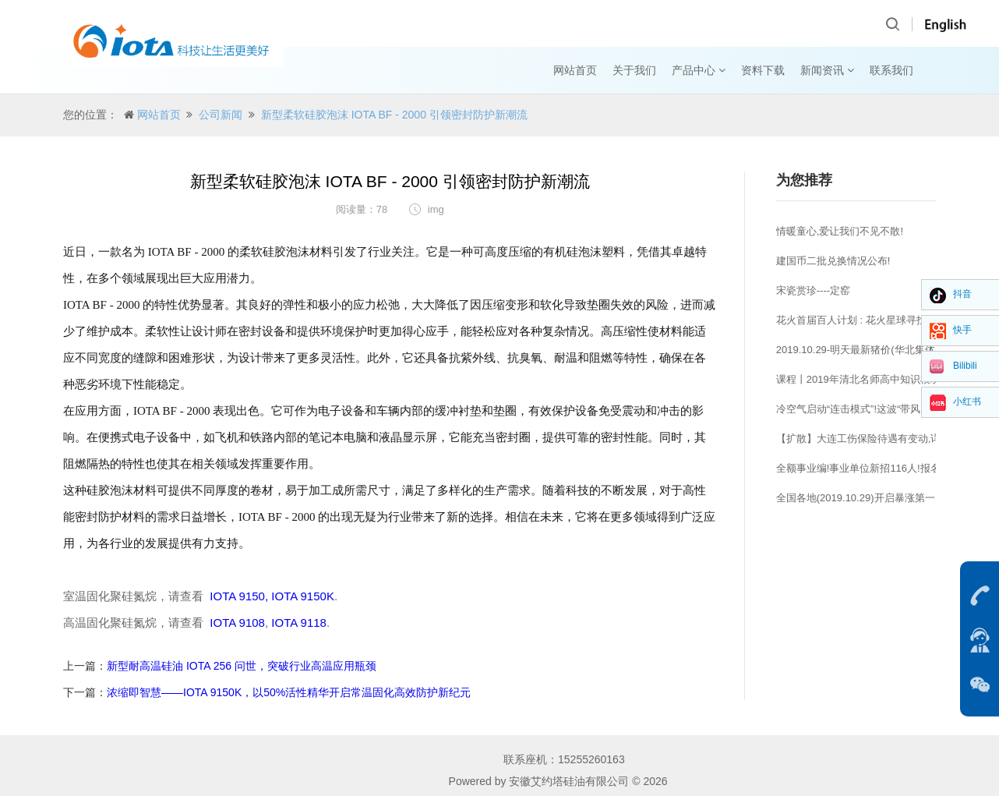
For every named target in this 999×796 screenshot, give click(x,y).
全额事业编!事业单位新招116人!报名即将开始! (880, 468)
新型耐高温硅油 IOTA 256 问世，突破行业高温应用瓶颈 (241, 666)
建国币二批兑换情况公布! (833, 261)
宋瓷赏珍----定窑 (813, 290)
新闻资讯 (827, 70)
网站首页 (575, 70)
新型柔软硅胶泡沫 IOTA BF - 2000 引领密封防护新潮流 (394, 114)
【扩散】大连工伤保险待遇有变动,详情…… (874, 438)
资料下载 (763, 70)
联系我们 (891, 70)
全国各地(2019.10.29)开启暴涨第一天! (862, 498)
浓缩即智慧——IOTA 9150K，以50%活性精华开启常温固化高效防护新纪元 (289, 692)
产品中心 (698, 70)
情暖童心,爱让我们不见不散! (839, 231)
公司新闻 (220, 114)
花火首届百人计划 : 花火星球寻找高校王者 (871, 320)
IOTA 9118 (299, 622)
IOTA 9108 (237, 622)
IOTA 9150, (239, 596)
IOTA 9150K (301, 596)
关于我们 (634, 70)
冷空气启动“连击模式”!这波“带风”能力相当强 (875, 409)
